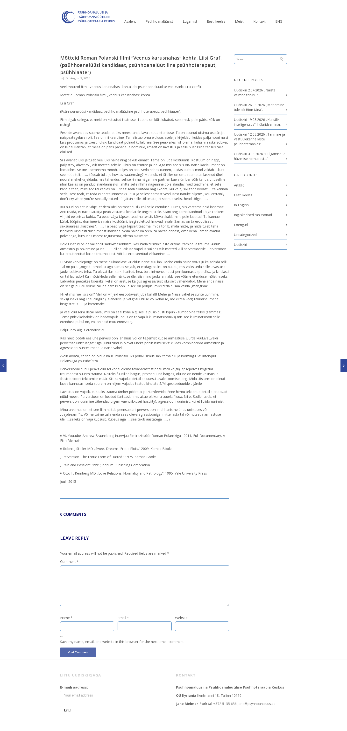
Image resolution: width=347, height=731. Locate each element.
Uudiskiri (240, 244)
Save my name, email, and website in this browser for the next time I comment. (122, 641)
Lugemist (190, 21)
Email (123, 617)
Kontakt (259, 21)
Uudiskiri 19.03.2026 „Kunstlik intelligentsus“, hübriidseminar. (257, 122)
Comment (69, 561)
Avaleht (130, 21)
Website (181, 617)
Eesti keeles (216, 21)
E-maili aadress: (74, 687)
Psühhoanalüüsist (159, 21)
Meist (239, 21)
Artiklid (239, 185)
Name (66, 617)
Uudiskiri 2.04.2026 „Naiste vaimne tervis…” (255, 92)
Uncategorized (245, 234)
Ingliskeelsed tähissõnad (253, 215)
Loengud (241, 224)
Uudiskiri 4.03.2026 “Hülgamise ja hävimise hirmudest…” (259, 156)
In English (241, 205)
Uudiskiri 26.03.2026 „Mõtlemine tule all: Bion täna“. (259, 107)
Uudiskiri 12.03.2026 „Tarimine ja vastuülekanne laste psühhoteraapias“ (259, 139)
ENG (278, 21)
